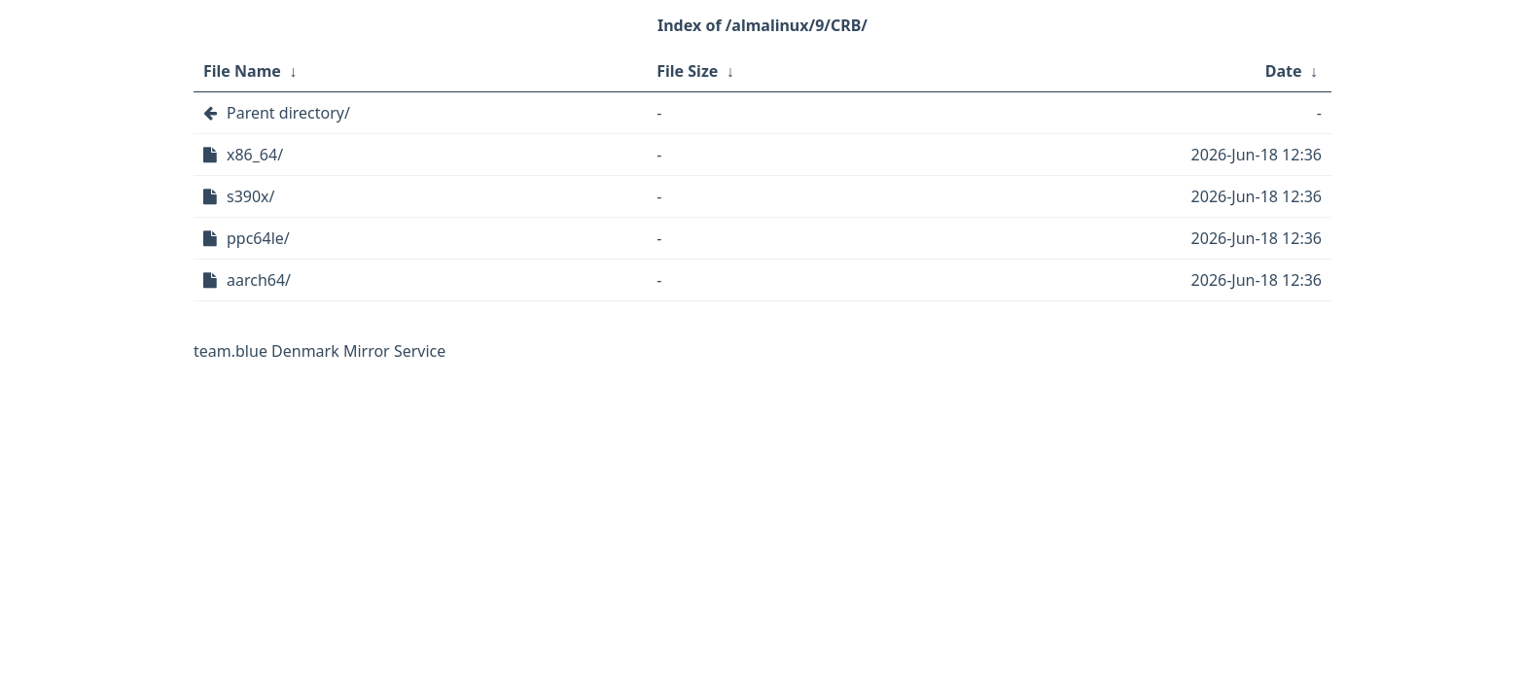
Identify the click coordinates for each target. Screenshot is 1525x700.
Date (1283, 71)
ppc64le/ (258, 238)
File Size (687, 71)
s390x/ (251, 196)
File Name (242, 71)
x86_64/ (255, 154)
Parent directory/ (288, 112)
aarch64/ (259, 280)
